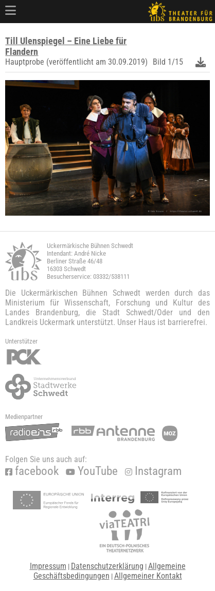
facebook (32, 471)
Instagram (153, 471)
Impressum (48, 566)
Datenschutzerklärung (107, 566)
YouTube (92, 471)
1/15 (175, 62)
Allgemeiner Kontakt (148, 576)
